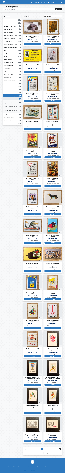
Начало (9, 467)
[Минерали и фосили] (12, 120)
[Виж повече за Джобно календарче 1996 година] (32, 243)
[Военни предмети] (12, 74)
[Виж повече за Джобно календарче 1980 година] (52, 271)
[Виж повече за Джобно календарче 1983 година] (52, 72)
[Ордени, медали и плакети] (12, 47)
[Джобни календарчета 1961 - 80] (12, 102)
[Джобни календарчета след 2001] (12, 111)
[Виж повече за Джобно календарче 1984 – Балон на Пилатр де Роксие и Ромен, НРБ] (32, 385)
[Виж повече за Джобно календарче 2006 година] (52, 44)
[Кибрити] (12, 92)
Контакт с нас (31, 467)
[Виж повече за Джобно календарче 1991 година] (32, 328)
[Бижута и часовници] (12, 83)
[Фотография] (12, 68)
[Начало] (4, 2)
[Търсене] (58, 9)
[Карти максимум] (12, 41)
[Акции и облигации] (12, 62)
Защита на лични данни (51, 467)
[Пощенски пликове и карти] (12, 35)
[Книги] (12, 56)
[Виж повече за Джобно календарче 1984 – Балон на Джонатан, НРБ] (52, 356)
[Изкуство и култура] (12, 65)
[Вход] (60, 2)
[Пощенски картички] (12, 32)
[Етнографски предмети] (12, 80)
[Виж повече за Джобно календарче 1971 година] (52, 299)
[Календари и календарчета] (12, 95)
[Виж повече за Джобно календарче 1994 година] (52, 186)
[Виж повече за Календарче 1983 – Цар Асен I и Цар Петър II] (52, 441)
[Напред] (60, 449)
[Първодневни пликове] (12, 38)
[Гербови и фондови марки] (12, 44)
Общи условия (40, 467)
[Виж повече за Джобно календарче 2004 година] (32, 214)
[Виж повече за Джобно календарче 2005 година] (52, 157)
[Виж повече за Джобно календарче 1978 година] (52, 129)
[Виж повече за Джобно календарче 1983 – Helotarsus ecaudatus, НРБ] (52, 413)
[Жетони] (12, 53)
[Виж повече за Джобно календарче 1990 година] (52, 101)
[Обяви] (42, 2)
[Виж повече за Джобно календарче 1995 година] (32, 101)
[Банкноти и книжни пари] (12, 26)
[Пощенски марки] (12, 29)
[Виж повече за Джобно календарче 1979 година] (32, 299)
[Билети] (12, 114)
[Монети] (12, 23)
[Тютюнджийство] (12, 89)
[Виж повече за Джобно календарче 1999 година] (32, 44)
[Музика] (12, 71)
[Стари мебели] (12, 77)
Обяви (14, 467)
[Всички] (12, 20)
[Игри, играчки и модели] (12, 117)
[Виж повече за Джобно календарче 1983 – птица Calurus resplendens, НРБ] (32, 413)
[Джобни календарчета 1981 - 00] (12, 107)
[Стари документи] (12, 59)
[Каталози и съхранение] (12, 123)
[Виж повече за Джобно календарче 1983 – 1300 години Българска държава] (32, 441)
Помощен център (22, 467)
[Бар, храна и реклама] (12, 86)
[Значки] (12, 50)
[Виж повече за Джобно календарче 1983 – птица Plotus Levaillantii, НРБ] (52, 385)
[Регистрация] (52, 2)
